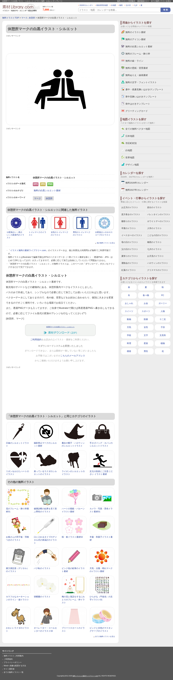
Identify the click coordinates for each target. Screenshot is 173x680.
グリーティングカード (136, 111)
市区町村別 (131, 143)
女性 (146, 327)
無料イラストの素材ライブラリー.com (85, 676)
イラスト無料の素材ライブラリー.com (28, 250)
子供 (163, 327)
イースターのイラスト (131, 235)
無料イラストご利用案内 (126, 1)
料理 (129, 343)
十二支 (163, 319)
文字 (146, 335)
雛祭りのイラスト (129, 221)
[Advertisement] (60, 44)
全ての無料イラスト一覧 (13, 672)
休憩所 (32, 18)
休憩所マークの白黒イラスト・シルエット (60, 327)
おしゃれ (129, 303)
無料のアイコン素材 (135, 39)
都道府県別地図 (102, 5)
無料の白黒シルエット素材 (47, 190)
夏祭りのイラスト (129, 256)
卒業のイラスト (128, 228)
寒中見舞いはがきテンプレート (141, 96)
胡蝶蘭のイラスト (42, 596)
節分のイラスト (154, 207)
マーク (24, 18)
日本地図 (129, 136)
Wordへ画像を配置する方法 (15, 666)
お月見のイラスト (155, 256)
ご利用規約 (35, 339)
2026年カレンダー (86, 5)
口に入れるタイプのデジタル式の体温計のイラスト (45, 540)
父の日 (128, 5)
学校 (129, 335)
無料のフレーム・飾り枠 (137, 53)
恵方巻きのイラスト (130, 214)
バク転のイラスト (42, 568)
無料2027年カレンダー (136, 190)
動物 (129, 319)
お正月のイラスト (129, 207)
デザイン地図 (132, 164)
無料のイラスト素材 (135, 32)
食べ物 (146, 295)
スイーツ (129, 311)
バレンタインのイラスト (158, 214)
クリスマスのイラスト (157, 270)
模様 (129, 351)
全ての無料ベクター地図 (137, 129)
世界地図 (129, 157)
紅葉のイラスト (128, 270)
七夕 (135, 5)
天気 (129, 327)
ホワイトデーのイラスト (158, 221)
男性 (146, 351)
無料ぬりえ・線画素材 (136, 75)
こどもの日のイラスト (157, 235)
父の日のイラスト (129, 249)
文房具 (163, 335)
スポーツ (146, 311)
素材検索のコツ (143, 1)
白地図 (113, 5)
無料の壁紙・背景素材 (136, 68)
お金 (146, 303)
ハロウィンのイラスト (157, 263)
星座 (146, 343)
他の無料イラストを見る (106, 243)
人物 (163, 311)
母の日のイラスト (129, 242)
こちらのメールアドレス (72, 355)
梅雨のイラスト (154, 242)
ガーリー (163, 303)
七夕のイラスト (154, 249)
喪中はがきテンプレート (137, 103)
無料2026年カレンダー (136, 182)
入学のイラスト (154, 228)
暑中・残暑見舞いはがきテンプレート (144, 89)
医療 (146, 319)
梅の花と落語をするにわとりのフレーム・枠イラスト (73, 599)
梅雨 (121, 5)
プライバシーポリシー (13, 662)
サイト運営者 (9, 669)
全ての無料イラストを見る (161, 1)
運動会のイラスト (129, 263)
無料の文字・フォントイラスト (141, 82)
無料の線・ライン (134, 61)
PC (162, 295)
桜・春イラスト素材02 (72, 537)
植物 (163, 343)
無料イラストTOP (10, 18)
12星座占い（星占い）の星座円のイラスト (15, 235)
